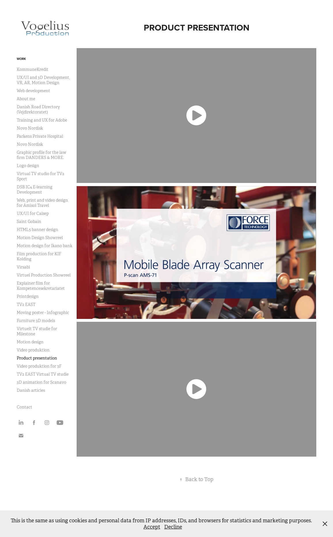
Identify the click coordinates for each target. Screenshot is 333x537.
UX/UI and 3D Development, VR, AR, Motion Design (43, 80)
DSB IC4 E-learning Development (34, 189)
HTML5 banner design (37, 229)
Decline (173, 527)
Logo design (28, 165)
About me (26, 98)
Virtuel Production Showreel (44, 275)
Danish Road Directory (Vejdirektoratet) (38, 109)
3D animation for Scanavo (41, 382)
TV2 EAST (26, 304)
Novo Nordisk (30, 128)
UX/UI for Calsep (33, 213)
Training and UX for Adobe (42, 120)
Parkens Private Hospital (40, 136)
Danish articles (31, 390)
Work (21, 58)
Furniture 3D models (36, 320)
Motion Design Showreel (40, 237)
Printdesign (28, 296)
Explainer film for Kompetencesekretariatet (41, 286)
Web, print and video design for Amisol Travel (42, 203)
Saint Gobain (29, 221)
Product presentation (37, 358)
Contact (24, 407)
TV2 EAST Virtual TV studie (43, 374)
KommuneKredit (32, 69)
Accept (151, 527)
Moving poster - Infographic (43, 312)
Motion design (30, 342)
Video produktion (33, 350)
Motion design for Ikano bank (44, 245)
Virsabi (23, 267)
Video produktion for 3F (39, 366)
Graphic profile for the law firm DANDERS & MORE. (41, 155)
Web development (33, 90)
